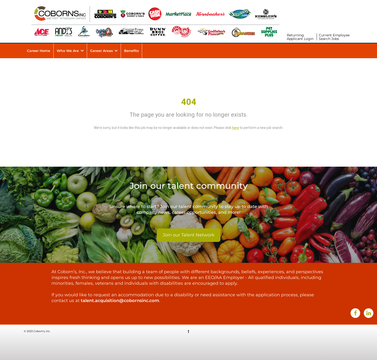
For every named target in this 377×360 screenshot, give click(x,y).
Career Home (38, 51)
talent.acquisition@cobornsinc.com (120, 300)
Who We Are (68, 51)
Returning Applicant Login (300, 37)
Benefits (131, 51)
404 (188, 102)
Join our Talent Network (188, 235)
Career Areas (101, 51)
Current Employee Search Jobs (334, 37)
